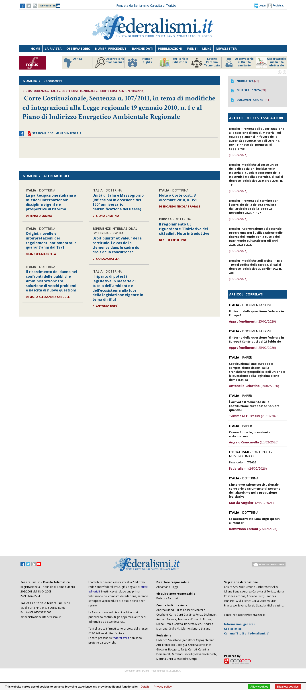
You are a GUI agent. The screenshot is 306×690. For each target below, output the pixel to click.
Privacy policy (163, 686)
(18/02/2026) (238, 155)
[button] (260, 5)
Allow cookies (259, 686)
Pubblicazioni (170, 48)
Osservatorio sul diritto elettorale (271, 62)
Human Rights (139, 62)
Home (35, 48)
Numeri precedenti (111, 48)
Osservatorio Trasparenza (109, 62)
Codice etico (233, 629)
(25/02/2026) (252, 321)
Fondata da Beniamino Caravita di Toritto (146, 5)
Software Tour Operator (153, 676)
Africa (72, 62)
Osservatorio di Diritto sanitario (239, 62)
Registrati (275, 6)
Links (206, 48)
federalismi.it (121, 638)
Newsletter (226, 48)
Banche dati (142, 48)
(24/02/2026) (248, 468)
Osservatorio (78, 48)
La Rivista (53, 48)
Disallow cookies (288, 686)
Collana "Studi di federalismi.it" (246, 633)
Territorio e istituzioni (173, 62)
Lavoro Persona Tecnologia (205, 62)
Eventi (192, 48)
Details (145, 686)
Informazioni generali (239, 624)
